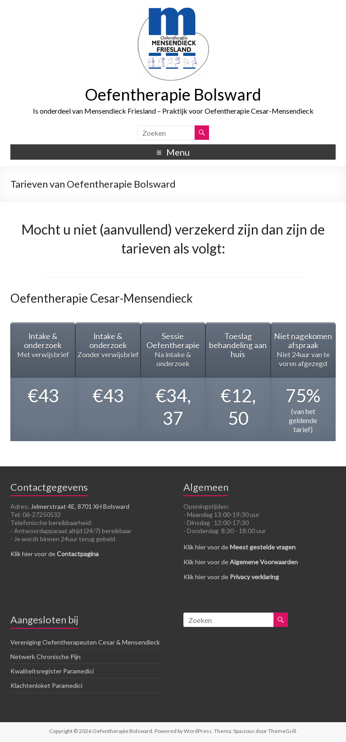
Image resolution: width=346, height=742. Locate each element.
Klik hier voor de (54, 554)
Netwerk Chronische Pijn (45, 656)
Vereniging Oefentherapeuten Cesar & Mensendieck (85, 642)
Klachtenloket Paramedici (46, 685)
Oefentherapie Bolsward (173, 94)
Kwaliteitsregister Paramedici (52, 671)
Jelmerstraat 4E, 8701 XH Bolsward (80, 506)
